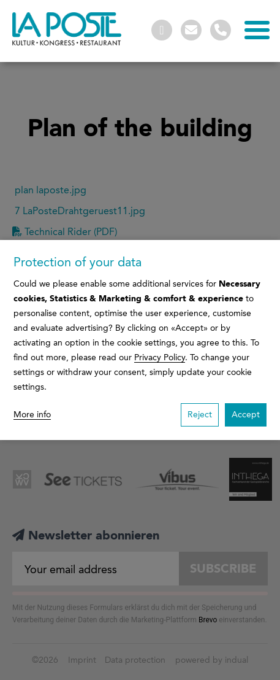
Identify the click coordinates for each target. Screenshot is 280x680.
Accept (246, 414)
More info (32, 414)
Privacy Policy (159, 357)
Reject (199, 414)
